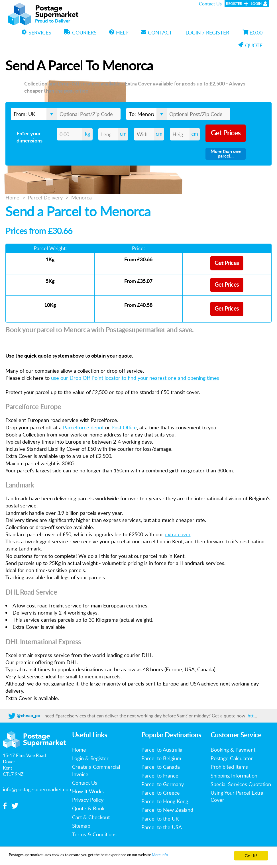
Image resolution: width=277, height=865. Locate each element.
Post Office (124, 427)
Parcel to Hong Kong (164, 801)
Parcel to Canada (160, 766)
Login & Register (90, 758)
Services (36, 32)
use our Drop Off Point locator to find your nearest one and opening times (135, 377)
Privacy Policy (87, 799)
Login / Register (207, 32)
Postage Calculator (232, 758)
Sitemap (81, 825)
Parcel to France (159, 775)
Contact (156, 32)
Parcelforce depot (83, 427)
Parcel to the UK (160, 818)
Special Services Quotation (241, 784)
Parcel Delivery (45, 197)
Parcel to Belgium (161, 758)
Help (119, 32)
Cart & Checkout (91, 817)
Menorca (81, 197)
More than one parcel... (226, 153)
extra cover (177, 534)
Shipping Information (234, 775)
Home (12, 197)
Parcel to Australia (161, 749)
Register (234, 3)
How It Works (88, 791)
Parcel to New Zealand (167, 809)
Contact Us (210, 4)
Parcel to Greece (160, 792)
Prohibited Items (229, 766)
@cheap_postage (34, 715)
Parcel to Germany (162, 784)
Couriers (80, 32)
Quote (250, 45)
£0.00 (252, 32)
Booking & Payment (233, 749)
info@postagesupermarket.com (38, 789)
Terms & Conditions (94, 834)
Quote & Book (88, 808)
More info (204, 856)
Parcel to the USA (161, 827)
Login (256, 3)
